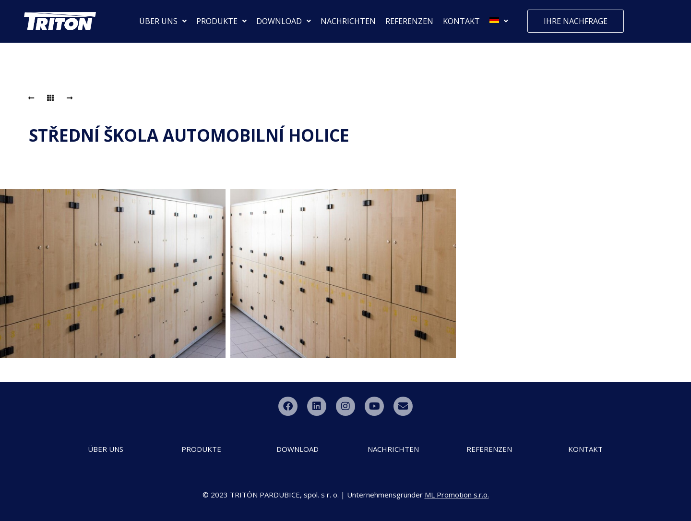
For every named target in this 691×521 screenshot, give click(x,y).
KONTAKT (461, 21)
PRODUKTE (221, 21)
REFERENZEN (409, 21)
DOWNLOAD (283, 21)
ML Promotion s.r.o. (457, 494)
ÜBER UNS (163, 21)
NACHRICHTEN (348, 21)
